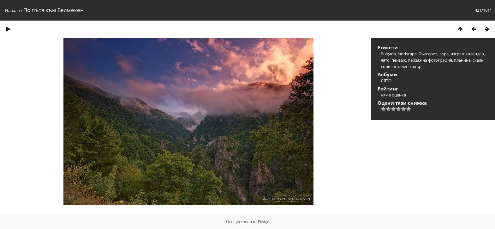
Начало (12, 10)
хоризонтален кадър (401, 66)
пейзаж (398, 60)
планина (462, 60)
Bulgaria (388, 54)
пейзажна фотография (430, 60)
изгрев (457, 54)
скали (478, 60)
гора (444, 54)
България (428, 54)
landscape (407, 54)
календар (475, 54)
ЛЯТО (386, 81)
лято (385, 60)
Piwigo (263, 221)
